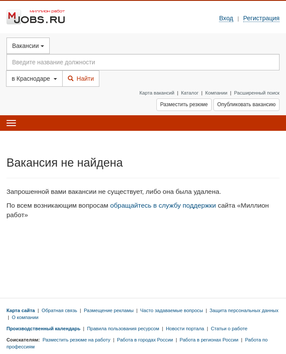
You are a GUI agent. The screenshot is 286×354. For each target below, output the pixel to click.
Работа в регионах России (209, 339)
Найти (81, 78)
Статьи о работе (229, 328)
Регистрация (261, 18)
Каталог (190, 92)
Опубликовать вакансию (246, 104)
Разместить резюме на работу (76, 339)
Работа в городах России (145, 339)
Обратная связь (59, 310)
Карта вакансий (157, 92)
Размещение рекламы (108, 310)
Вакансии (28, 45)
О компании (25, 317)
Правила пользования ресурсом (123, 328)
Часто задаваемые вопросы (171, 310)
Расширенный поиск (257, 92)
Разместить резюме (184, 104)
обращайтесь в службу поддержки (163, 205)
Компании (216, 92)
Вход (226, 18)
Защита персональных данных (244, 310)
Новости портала (185, 328)
